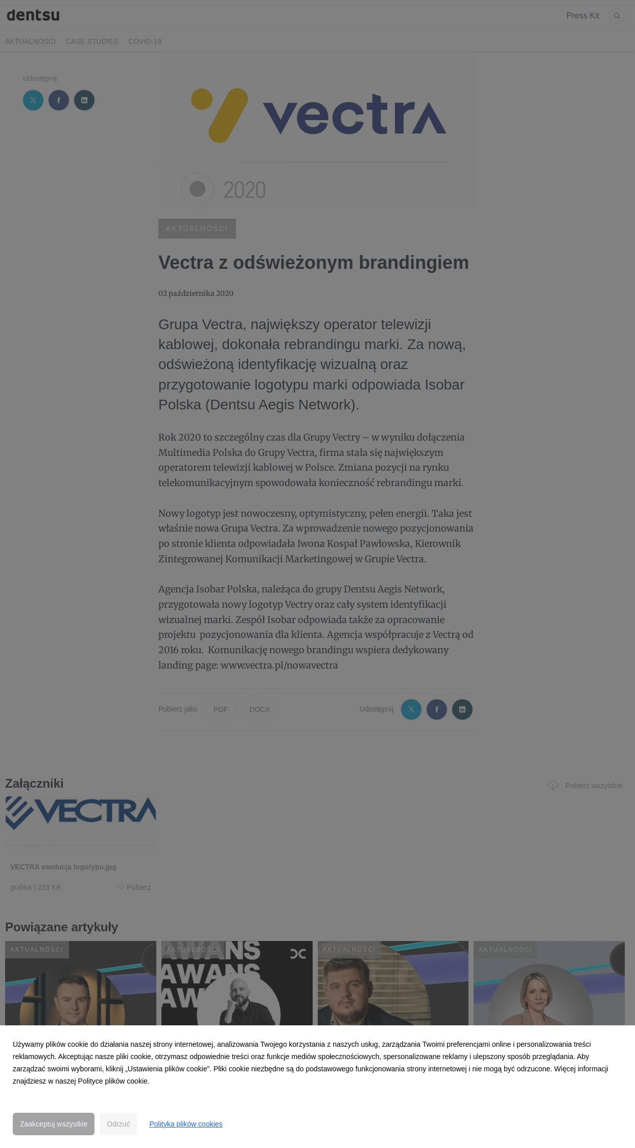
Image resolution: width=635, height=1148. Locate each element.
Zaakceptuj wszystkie (53, 1124)
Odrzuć (118, 1124)
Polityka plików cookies (185, 1124)
